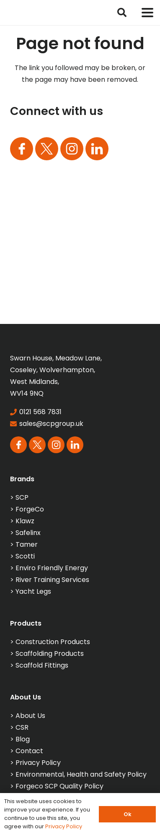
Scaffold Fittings (41, 665)
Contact (29, 751)
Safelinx (28, 533)
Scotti (25, 556)
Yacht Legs (33, 591)
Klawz (24, 521)
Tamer (26, 544)
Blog (22, 739)
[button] (122, 12)
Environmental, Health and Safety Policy (81, 774)
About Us (30, 715)
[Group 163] (21, 148)
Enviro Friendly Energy (51, 568)
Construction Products (52, 642)
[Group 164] (46, 148)
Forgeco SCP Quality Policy (59, 786)
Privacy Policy (38, 762)
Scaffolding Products (49, 653)
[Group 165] (71, 148)
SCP (21, 497)
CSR (21, 727)
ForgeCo (29, 509)
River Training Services (52, 579)
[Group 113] (96, 148)
